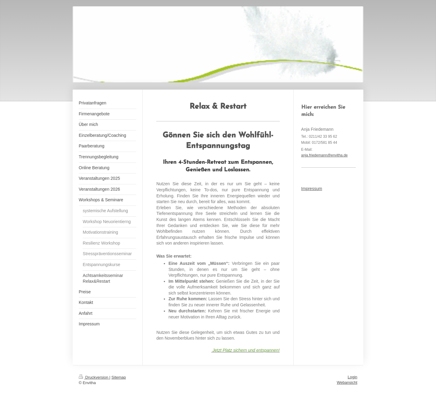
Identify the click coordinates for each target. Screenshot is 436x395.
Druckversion (94, 377)
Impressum (311, 188)
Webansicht (347, 382)
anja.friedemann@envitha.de (324, 155)
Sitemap (118, 377)
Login (352, 377)
